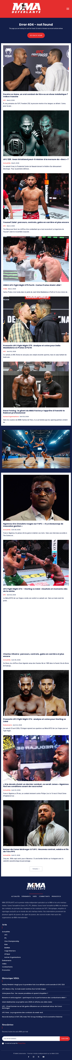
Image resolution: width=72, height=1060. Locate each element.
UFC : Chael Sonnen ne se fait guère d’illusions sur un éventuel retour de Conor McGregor (32, 1007)
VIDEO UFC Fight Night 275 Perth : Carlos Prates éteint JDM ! (32, 285)
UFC (4, 100)
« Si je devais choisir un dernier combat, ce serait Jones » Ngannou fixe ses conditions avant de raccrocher (36, 785)
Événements (7, 725)
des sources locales (43, 915)
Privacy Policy (21, 1043)
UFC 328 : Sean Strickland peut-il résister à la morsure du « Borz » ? (36, 159)
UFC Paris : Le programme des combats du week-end (22, 1012)
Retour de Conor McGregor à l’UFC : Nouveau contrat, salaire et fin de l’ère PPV (36, 850)
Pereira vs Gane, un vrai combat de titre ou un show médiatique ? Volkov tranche (35, 95)
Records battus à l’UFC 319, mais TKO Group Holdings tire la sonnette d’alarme (32, 1017)
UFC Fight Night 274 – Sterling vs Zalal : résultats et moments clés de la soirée (35, 590)
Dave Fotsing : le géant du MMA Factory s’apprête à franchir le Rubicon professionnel (34, 411)
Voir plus (36, 869)
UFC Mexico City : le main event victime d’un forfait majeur (24, 989)
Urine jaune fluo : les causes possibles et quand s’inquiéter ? (25, 993)
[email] (31, 1038)
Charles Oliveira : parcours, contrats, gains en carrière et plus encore (33, 655)
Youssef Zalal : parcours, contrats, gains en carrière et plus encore (36, 222)
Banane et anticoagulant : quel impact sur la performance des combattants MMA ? (34, 998)
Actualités (7, 163)
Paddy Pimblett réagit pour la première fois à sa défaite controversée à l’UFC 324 (33, 985)
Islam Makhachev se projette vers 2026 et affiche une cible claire (27, 1002)
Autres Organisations (11, 416)
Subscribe (64, 1038)
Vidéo (5, 289)
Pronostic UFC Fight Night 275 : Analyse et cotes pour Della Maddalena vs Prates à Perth (31, 346)
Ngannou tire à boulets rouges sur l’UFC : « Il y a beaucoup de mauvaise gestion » (33, 524)
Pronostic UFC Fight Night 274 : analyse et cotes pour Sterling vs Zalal (34, 720)
